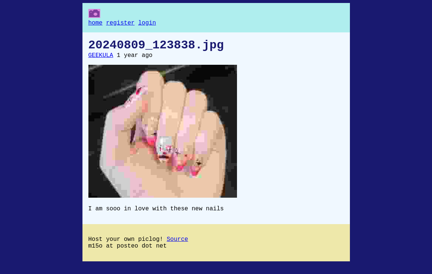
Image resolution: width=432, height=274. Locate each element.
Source (177, 247)
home (95, 24)
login (147, 24)
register (120, 24)
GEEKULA (100, 60)
